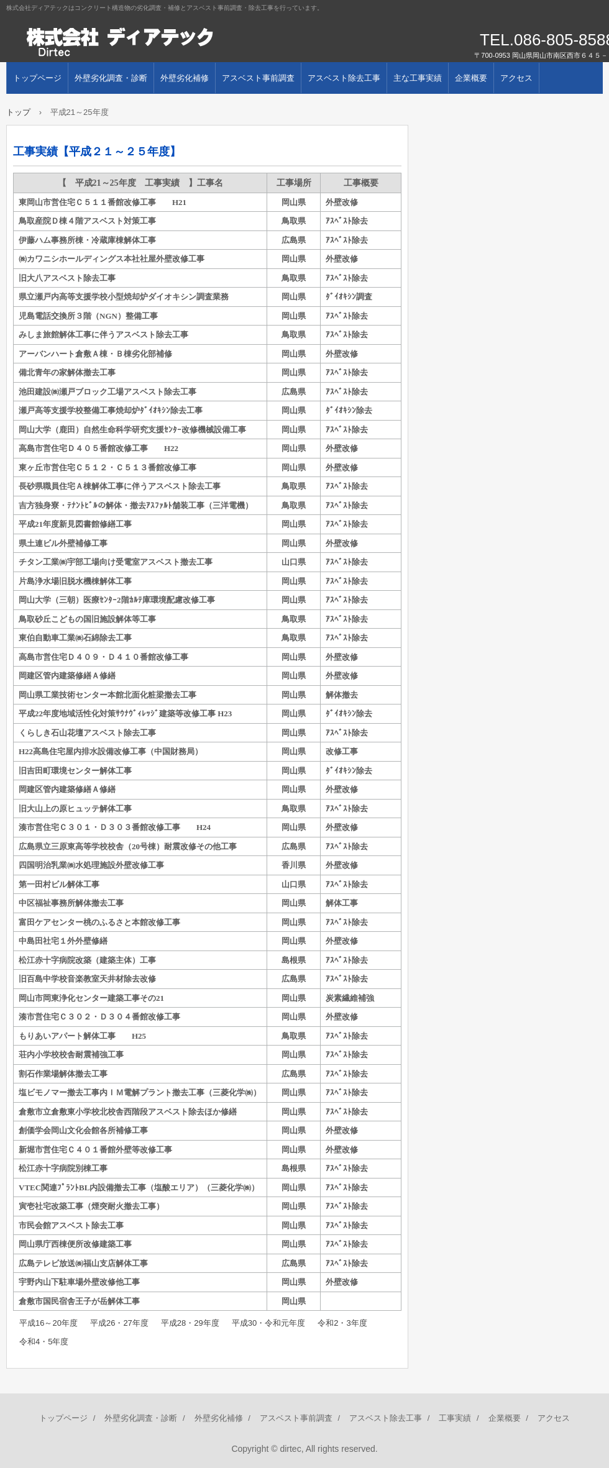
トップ (18, 112)
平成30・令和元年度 (268, 1323)
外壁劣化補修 (184, 78)
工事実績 (455, 1418)
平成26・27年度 (119, 1323)
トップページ (37, 78)
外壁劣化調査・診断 (111, 78)
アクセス (516, 78)
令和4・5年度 (43, 1341)
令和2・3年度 (342, 1323)
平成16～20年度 (48, 1323)
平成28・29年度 (190, 1323)
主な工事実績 (417, 78)
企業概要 (471, 78)
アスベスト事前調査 (258, 78)
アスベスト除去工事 (344, 78)
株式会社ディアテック (149, 43)
